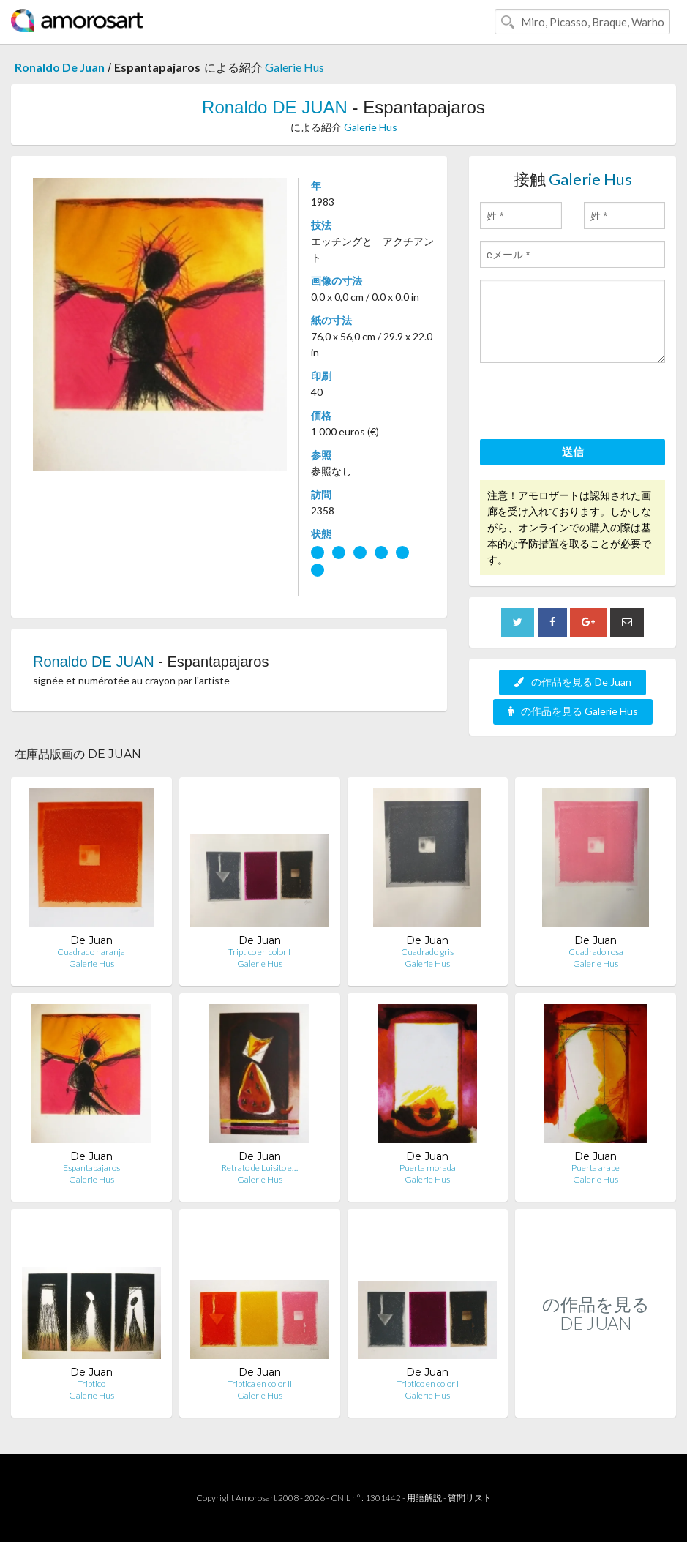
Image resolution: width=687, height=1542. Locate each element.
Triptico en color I (259, 951)
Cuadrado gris (427, 951)
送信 (573, 451)
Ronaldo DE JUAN (275, 107)
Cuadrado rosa (595, 951)
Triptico (91, 1383)
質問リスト (470, 1497)
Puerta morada (427, 1167)
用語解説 (424, 1497)
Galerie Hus (294, 67)
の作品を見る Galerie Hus (573, 711)
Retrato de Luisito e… (260, 1167)
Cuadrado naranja (91, 951)
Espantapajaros (91, 1167)
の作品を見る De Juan (572, 681)
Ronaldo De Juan (60, 67)
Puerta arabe (595, 1167)
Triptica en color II (260, 1383)
